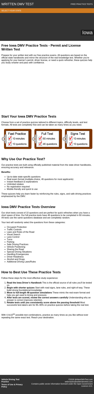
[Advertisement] (47, 89)
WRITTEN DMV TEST (17, 4)
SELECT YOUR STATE (11, 10)
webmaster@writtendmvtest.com (79, 382)
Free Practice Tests (82, 4)
